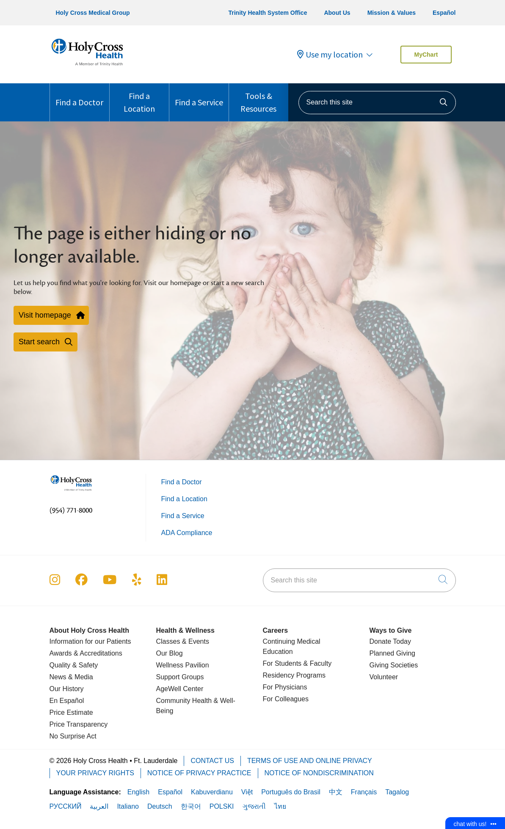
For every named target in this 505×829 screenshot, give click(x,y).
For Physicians (285, 687)
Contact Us (212, 760)
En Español (67, 700)
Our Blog (169, 653)
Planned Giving (393, 653)
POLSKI (222, 806)
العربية (99, 806)
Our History (67, 688)
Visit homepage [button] (51, 315)
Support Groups (180, 677)
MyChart (426, 54)
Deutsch (159, 806)
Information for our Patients (90, 641)
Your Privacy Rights (95, 773)
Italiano (128, 806)
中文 (335, 792)
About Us (337, 12)
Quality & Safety (74, 665)
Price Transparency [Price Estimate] (79, 724)
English (138, 792)
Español (444, 12)
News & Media (71, 677)
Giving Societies (394, 665)
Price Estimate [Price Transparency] (71, 712)
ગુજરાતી (254, 806)
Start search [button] (45, 342)
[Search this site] (377, 102)
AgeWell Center (180, 688)
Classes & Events (182, 641)
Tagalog (397, 792)
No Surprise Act (73, 736)
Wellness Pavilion (182, 665)
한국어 (191, 806)
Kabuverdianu (212, 792)
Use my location (330, 54)
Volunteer (384, 677)
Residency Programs (294, 675)
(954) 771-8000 (71, 510)
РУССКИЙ (66, 806)
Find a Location (139, 98)
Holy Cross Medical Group (93, 12)
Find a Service (198, 95)
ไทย (280, 806)
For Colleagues (286, 699)
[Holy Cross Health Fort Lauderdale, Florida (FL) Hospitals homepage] (87, 67)
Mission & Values (391, 12)
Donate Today (390, 641)
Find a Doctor (79, 95)
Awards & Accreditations (86, 653)
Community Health (184, 700)
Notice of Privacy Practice (199, 773)
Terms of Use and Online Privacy (309, 760)
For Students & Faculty (297, 663)
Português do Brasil (290, 792)
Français (364, 792)
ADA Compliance (186, 532)
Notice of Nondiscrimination (319, 773)
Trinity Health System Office (267, 12)
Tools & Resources (258, 98)
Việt (247, 792)
